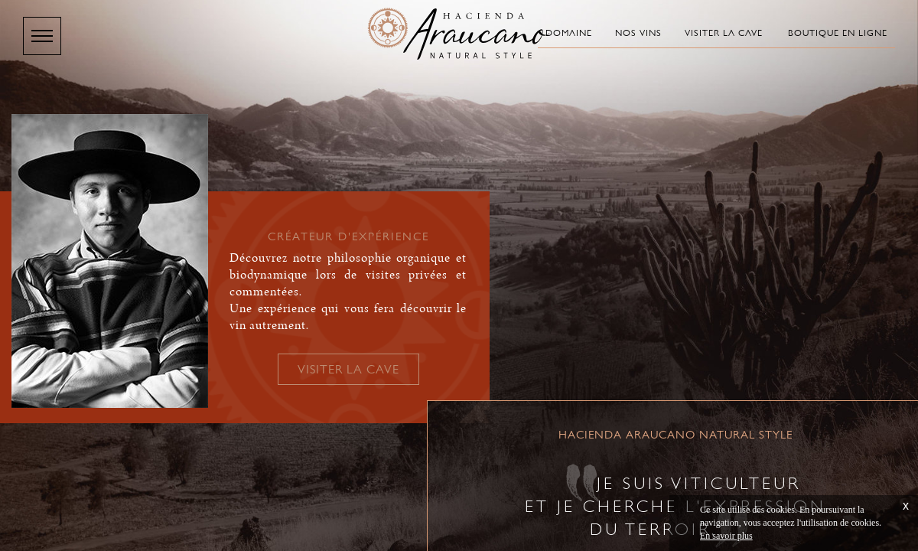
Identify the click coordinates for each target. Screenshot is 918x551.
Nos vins (638, 33)
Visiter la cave (724, 33)
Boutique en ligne (837, 33)
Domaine (568, 33)
